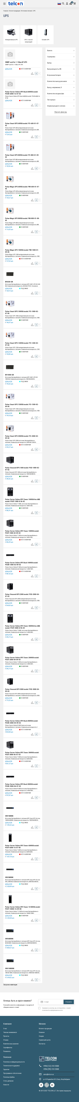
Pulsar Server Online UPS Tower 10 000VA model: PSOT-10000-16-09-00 (22, 908)
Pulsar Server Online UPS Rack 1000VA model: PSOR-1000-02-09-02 (21, 564)
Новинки (42, 1032)
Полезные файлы (9, 1077)
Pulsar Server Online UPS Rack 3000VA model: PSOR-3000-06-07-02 (21, 785)
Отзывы (5, 1040)
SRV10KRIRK (9, 968)
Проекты (6, 1036)
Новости (6, 1085)
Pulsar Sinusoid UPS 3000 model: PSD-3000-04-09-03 (22, 690)
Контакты (42, 1044)
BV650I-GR (9, 282)
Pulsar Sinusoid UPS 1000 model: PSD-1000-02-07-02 (22, 469)
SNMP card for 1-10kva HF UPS (16, 62)
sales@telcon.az (48, 1074)
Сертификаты (7, 1047)
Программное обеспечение (12, 1073)
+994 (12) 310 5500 (51, 1066)
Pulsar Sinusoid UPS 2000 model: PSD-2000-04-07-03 (22, 595)
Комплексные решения (10, 1044)
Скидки (41, 1036)
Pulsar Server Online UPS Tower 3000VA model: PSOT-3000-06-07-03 (22, 754)
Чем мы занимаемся (10, 1032)
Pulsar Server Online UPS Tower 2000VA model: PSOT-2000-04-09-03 (22, 659)
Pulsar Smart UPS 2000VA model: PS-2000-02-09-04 (21, 437)
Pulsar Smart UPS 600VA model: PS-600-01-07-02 (22, 124)
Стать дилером (8, 1081)
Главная (5, 11)
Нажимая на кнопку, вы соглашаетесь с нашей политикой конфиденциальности (56, 1009)
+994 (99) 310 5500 (51, 1069)
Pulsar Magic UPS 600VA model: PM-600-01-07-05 (22, 188)
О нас (5, 1028)
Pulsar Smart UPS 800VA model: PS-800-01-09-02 (22, 156)
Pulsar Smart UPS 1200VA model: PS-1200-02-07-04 (21, 344)
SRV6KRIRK (9, 939)
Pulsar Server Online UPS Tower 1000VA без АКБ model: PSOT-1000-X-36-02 (22, 500)
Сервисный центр (44, 1040)
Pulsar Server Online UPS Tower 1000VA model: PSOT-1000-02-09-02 (22, 532)
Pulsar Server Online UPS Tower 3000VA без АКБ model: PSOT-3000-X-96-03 (22, 627)
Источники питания (26, 11)
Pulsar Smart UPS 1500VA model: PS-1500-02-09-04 (21, 405)
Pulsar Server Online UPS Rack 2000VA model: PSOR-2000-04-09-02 (21, 722)
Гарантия (6, 1069)
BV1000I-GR (9, 375)
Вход (67, 3)
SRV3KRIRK (9, 877)
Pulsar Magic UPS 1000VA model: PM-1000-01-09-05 (22, 251)
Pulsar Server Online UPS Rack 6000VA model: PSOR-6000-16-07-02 (21, 93)
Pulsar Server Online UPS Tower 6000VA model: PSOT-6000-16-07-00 (22, 847)
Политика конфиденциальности (14, 1062)
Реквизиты (6, 1051)
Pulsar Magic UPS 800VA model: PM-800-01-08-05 (22, 219)
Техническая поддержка (11, 1066)
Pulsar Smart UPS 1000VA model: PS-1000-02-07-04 (21, 312)
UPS (34, 11)
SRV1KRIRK (9, 816)
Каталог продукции (14, 11)
